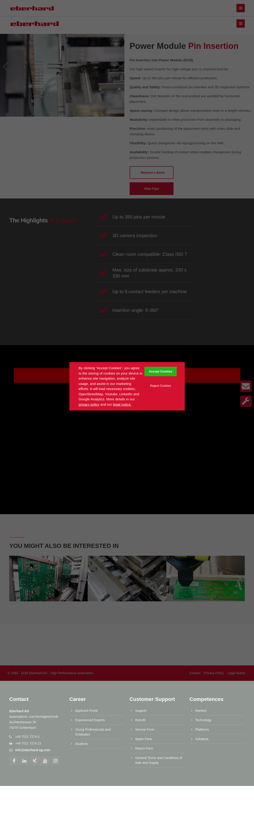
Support (140, 657)
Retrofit (140, 666)
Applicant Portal (86, 657)
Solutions (201, 685)
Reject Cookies (160, 385)
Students (81, 690)
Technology (203, 666)
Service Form (144, 676)
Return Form (144, 695)
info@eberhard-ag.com (32, 696)
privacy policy (89, 404)
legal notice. (122, 404)
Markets (201, 657)
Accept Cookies (160, 371)
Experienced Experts (90, 666)
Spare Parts (143, 685)
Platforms (202, 676)
